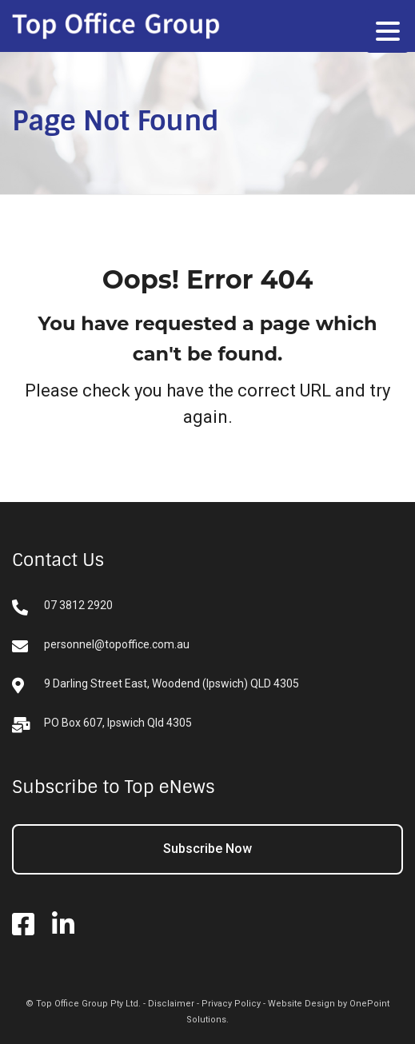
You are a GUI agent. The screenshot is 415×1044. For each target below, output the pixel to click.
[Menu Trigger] (387, 31)
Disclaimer (171, 1003)
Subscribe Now (207, 848)
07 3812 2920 (62, 607)
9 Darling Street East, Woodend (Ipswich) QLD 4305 (155, 685)
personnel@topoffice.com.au (101, 646)
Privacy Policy (231, 1003)
